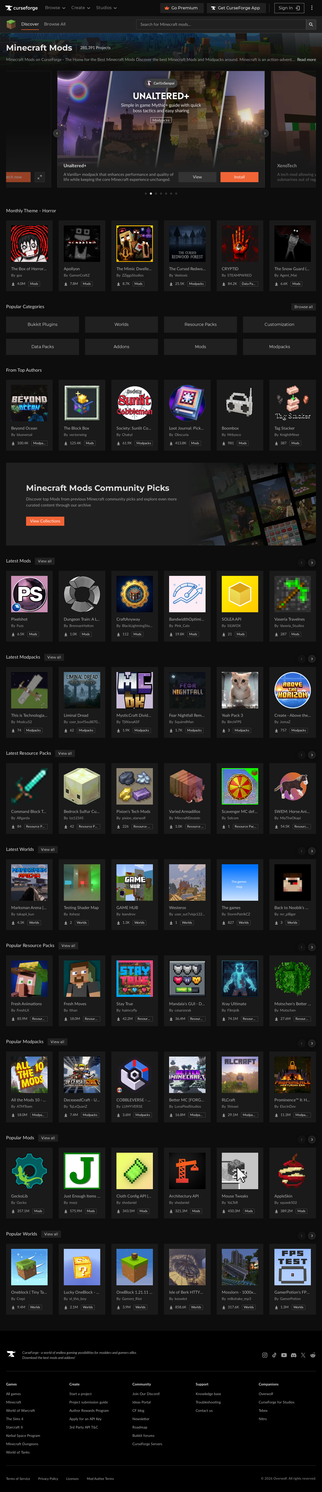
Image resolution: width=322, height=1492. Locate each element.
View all (45, 561)
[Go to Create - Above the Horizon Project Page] (292, 702)
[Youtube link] (284, 1355)
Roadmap (139, 1427)
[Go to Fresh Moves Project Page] (82, 990)
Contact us (204, 1411)
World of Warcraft (20, 1411)
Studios (107, 7)
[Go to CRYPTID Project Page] (240, 255)
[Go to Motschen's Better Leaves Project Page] (292, 990)
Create (81, 7)
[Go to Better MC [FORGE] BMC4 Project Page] (187, 1087)
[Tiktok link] (274, 1355)
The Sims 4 (14, 1419)
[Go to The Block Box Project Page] (82, 415)
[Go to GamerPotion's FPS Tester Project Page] (292, 1279)
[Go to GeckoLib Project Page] (29, 1183)
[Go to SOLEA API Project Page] (240, 606)
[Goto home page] (22, 8)
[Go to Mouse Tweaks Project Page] (240, 1183)
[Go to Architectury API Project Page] (187, 1183)
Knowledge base (208, 1394)
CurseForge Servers (147, 1444)
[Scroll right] (312, 563)
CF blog (138, 1411)
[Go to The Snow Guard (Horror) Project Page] (292, 255)
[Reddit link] (313, 1355)
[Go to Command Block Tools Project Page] (29, 798)
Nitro (263, 1419)
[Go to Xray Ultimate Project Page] (240, 990)
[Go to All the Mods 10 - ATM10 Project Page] (29, 1087)
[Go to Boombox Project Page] (240, 415)
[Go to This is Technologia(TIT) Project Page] (29, 702)
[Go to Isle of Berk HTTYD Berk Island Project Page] (187, 1279)
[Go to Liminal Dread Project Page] (82, 702)
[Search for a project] (221, 25)
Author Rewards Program (89, 1411)
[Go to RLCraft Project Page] (240, 1087)
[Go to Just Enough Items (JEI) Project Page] (82, 1183)
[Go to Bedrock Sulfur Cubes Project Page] (82, 798)
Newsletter (140, 1419)
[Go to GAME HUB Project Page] (134, 894)
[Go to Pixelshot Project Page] (29, 606)
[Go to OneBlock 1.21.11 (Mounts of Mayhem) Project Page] (134, 1279)
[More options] (312, 8)
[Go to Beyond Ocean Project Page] (29, 415)
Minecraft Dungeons (22, 1444)
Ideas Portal (141, 1402)
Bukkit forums (143, 1436)
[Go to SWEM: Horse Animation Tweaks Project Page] (292, 798)
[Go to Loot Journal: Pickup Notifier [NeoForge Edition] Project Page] (187, 415)
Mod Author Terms (100, 1479)
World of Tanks (18, 1452)
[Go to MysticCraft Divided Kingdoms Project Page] (134, 702)
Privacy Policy (48, 1479)
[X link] (303, 1355)
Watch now (225, 177)
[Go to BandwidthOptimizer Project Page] (187, 606)
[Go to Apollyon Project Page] (82, 255)
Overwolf (266, 1394)
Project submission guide (88, 1402)
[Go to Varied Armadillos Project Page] (187, 798)
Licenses (72, 1479)
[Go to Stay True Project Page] (134, 990)
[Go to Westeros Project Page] (187, 894)
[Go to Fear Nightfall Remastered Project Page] (187, 702)
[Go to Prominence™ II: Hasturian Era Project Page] (292, 1087)
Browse (55, 7)
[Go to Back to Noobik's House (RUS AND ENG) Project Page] (292, 894)
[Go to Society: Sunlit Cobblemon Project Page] (134, 415)
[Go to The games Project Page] (240, 894)
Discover (30, 24)
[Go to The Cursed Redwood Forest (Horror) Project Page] (187, 255)
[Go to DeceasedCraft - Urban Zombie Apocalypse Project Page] (82, 1087)
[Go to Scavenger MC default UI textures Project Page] (240, 798)
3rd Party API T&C (83, 1427)
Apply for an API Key (85, 1419)
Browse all (303, 307)
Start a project (80, 1394)
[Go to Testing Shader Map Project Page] (82, 894)
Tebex (263, 1411)
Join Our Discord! (146, 1394)
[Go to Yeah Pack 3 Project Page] (240, 702)
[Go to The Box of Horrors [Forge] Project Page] (29, 255)
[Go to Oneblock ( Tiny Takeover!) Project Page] (29, 1279)
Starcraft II (14, 1427)
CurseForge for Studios (276, 1402)
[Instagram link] (265, 1355)
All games (13, 1394)
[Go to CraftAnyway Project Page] (134, 606)
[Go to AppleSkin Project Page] (292, 1183)
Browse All (55, 24)
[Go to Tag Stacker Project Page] (292, 415)
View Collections (45, 521)
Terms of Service (18, 1479)
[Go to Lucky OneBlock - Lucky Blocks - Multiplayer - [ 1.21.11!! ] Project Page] (82, 1279)
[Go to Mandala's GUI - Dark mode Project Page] (187, 990)
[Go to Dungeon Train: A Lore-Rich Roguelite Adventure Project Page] (82, 606)
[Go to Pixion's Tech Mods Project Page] (134, 798)
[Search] (311, 24)
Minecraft (13, 1402)
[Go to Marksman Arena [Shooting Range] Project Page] (29, 894)
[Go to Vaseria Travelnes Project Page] (292, 606)
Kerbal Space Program (23, 1436)
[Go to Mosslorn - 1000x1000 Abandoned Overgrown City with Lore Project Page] (240, 1279)
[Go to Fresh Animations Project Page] (29, 990)
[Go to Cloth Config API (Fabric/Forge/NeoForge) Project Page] (134, 1183)
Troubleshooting (208, 1402)
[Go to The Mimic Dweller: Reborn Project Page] (134, 255)
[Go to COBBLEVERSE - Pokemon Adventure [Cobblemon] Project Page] (134, 1087)
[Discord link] (294, 1355)
